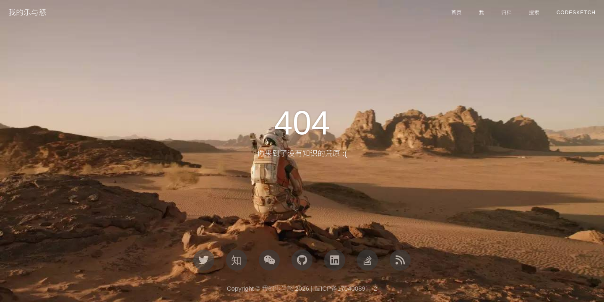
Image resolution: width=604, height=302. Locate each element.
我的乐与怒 (27, 12)
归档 (506, 13)
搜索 (534, 13)
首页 (456, 13)
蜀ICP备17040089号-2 (345, 288)
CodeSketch (576, 13)
